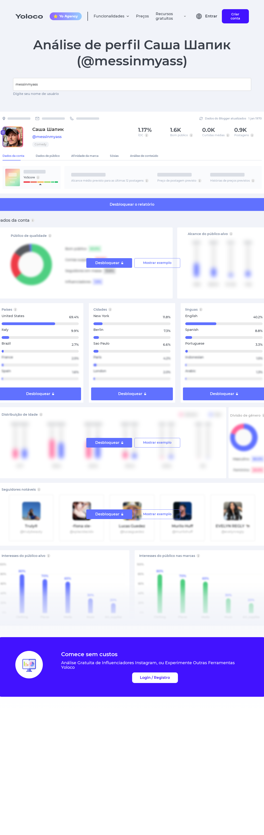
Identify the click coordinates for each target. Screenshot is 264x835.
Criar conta (235, 16)
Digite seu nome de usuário (36, 94)
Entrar (211, 16)
